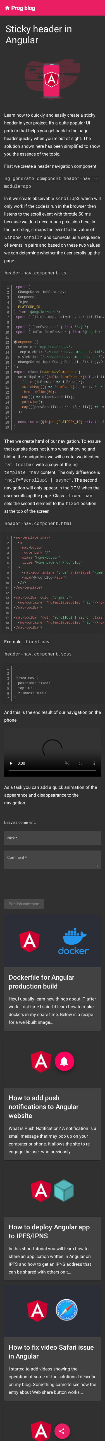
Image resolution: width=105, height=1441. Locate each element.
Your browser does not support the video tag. (52, 753)
